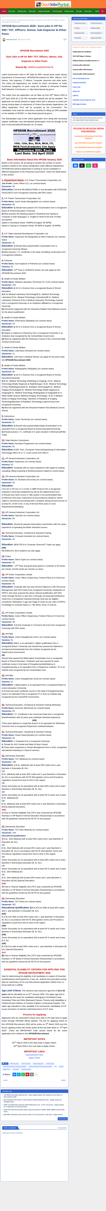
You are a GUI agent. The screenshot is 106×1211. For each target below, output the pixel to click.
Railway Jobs (22, 11)
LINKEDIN (88, 138)
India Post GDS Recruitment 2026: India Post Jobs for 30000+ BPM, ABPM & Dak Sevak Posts (34, 1111)
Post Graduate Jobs (97, 33)
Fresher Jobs (50, 1064)
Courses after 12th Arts (81, 65)
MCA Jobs (16, 1069)
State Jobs (87, 11)
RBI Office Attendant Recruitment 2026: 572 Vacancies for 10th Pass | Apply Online (33, 1115)
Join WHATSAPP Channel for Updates (88, 147)
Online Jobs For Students (82, 52)
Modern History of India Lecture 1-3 (86, 61)
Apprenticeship (96, 38)
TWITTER (97, 136)
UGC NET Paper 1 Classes (82, 56)
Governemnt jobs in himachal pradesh (14, 1066)
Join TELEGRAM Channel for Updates (88, 143)
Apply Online (34, 1058)
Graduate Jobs (79, 33)
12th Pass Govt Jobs (97, 23)
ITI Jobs (77, 28)
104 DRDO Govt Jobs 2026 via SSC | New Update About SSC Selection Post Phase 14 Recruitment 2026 (33, 1096)
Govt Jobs (11, 11)
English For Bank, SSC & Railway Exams (87, 47)
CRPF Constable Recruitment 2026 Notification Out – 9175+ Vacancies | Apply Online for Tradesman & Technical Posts (34, 1106)
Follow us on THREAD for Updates (88, 152)
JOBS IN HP (6, 1069)
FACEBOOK (79, 136)
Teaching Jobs (57, 11)
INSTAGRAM (88, 136)
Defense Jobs (69, 11)
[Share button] (36, 1074)
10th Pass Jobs (14, 1064)
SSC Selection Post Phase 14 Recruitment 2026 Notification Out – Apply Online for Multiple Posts (33, 1101)
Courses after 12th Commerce (84, 74)
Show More (63, 1119)
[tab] (4, 11)
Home (4, 11)
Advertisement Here (34, 1055)
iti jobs (61, 1066)
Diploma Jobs (95, 28)
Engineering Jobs (44, 11)
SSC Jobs (79, 11)
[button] (102, 11)
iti (55, 1066)
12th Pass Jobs (26, 1064)
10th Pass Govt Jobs (81, 23)
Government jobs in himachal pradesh (40, 1066)
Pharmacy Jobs (11, 20)
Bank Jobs (32, 11)
